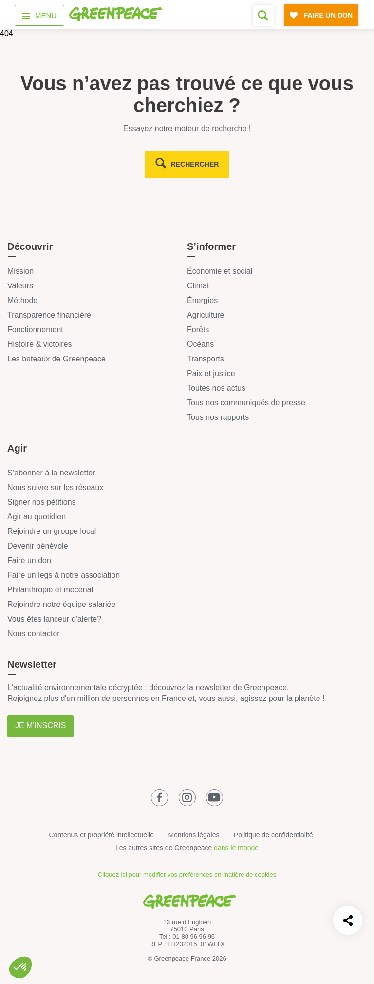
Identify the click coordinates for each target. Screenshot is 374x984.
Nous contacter (33, 633)
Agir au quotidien (36, 516)
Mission (20, 271)
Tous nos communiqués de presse (246, 402)
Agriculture (205, 315)
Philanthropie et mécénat (50, 590)
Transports (205, 359)
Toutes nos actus (216, 388)
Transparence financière (49, 315)
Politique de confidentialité (273, 835)
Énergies (202, 300)
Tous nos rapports (218, 417)
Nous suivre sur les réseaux (55, 487)
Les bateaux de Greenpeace (56, 359)
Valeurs (20, 286)
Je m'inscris (40, 725)
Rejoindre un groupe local (51, 531)
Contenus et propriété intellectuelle (101, 835)
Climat (198, 286)
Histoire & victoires (39, 344)
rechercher (195, 164)
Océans (200, 344)
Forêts (198, 329)
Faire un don (29, 560)
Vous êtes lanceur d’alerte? (54, 619)
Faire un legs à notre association (63, 575)
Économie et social (219, 271)
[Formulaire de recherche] (263, 15)
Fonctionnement (35, 329)
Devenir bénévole (37, 546)
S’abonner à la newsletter (51, 473)
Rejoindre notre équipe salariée (61, 604)
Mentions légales (193, 835)
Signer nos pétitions (41, 502)
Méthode (22, 300)
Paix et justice (211, 373)
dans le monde (236, 848)
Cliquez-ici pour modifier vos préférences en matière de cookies (187, 874)
